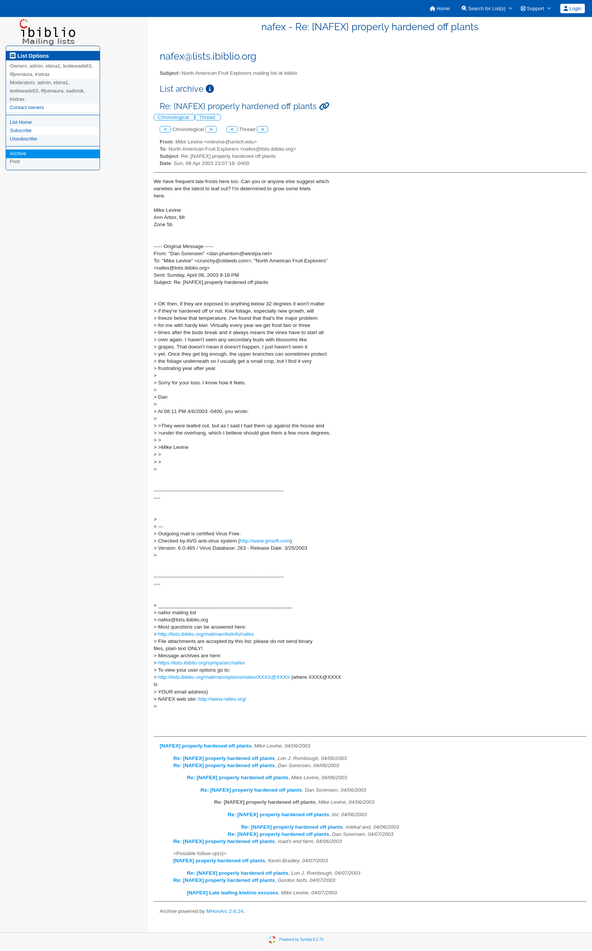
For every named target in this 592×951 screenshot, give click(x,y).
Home (440, 8)
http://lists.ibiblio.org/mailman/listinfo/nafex (206, 634)
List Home (21, 122)
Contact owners (27, 107)
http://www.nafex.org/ (222, 699)
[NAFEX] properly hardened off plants (205, 746)
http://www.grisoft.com (265, 541)
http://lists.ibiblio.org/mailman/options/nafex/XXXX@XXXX (224, 677)
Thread (208, 117)
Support (532, 8)
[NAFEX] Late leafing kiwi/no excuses (232, 893)
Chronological (174, 117)
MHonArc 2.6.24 (224, 911)
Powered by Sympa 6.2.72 (301, 939)
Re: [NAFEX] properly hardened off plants (224, 758)
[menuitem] (440, 8)
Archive (18, 153)
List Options (29, 56)
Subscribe (21, 130)
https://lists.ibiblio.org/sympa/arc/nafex (201, 663)
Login (572, 8)
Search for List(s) (484, 8)
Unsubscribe (23, 139)
